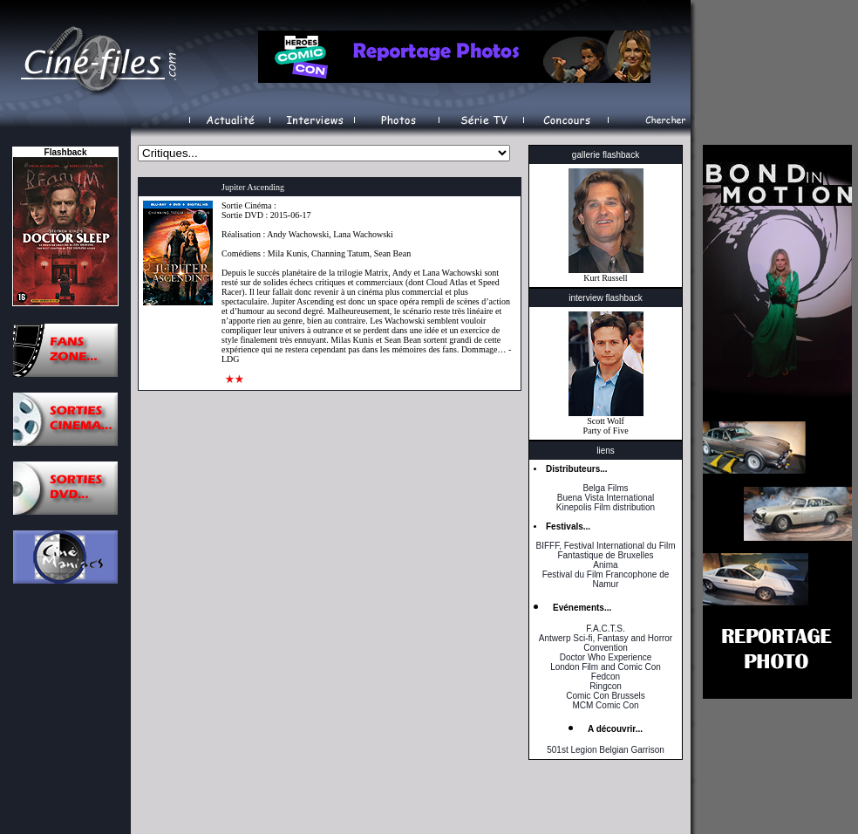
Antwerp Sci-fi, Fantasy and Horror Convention (605, 643)
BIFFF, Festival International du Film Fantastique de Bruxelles (605, 550)
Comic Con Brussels (605, 696)
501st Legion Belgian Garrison (605, 750)
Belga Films (605, 488)
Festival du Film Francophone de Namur (606, 579)
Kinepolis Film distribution (605, 507)
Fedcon (605, 676)
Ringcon (605, 686)
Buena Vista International (606, 497)
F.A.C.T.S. (605, 628)
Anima (605, 565)
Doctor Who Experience (606, 657)
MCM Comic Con (605, 705)
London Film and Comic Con (605, 667)
